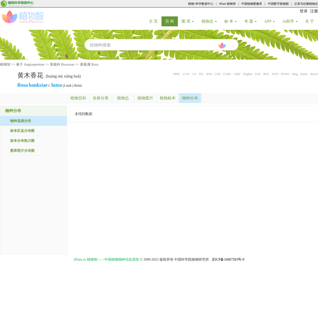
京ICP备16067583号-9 (228, 259)
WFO (275, 74)
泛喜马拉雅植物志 (306, 3)
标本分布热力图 (22, 141)
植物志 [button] (209, 21)
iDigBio (248, 74)
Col (194, 74)
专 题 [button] (250, 21)
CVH (186, 74)
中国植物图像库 (251, 3)
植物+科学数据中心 (201, 3)
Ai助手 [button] (290, 21)
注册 (314, 11)
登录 (304, 11)
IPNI (209, 74)
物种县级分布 (20, 121)
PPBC (176, 74)
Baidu (304, 74)
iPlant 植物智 (227, 3)
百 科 (171, 21)
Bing (295, 74)
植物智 (5, 64)
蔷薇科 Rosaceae (62, 64)
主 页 (155, 21)
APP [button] (269, 21)
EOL (258, 74)
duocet (314, 74)
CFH (217, 74)
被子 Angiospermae (30, 64)
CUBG (227, 74)
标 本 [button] (230, 21)
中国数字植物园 (278, 3)
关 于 (311, 21)
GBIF (237, 74)
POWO (285, 74)
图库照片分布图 (22, 151)
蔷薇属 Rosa (89, 64)
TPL (201, 74)
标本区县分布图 (22, 131)
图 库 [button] (188, 21)
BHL (266, 74)
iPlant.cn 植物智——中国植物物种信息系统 (106, 259)
